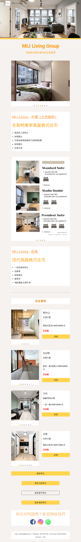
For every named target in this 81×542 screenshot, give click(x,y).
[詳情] (56, 336)
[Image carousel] (40, 83)
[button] (3, 3)
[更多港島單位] (40, 502)
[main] (40, 48)
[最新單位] (40, 473)
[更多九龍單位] (40, 483)
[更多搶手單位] (40, 493)
